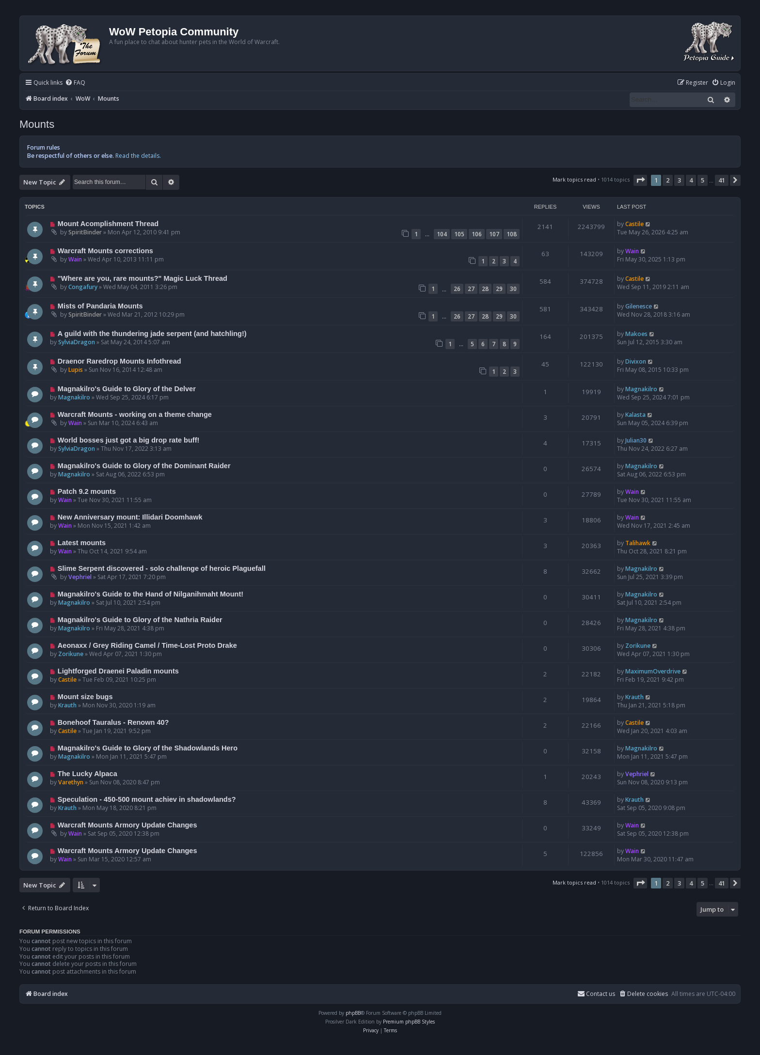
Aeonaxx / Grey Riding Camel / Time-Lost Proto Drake (147, 645)
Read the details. (138, 156)
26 (457, 289)
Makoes (636, 334)
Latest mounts (82, 543)
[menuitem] (75, 83)
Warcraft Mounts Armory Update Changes (127, 825)
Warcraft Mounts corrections (105, 251)
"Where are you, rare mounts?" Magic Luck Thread (142, 278)
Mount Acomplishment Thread (108, 224)
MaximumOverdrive (653, 671)
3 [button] (679, 180)
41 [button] (721, 180)
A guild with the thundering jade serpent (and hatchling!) (152, 333)
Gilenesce (638, 306)
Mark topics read (574, 179)
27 (471, 289)
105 (459, 234)
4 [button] (691, 180)
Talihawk (637, 543)
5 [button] (702, 180)
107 (494, 234)
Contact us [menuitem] (596, 994)
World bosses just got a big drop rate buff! (128, 440)
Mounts (36, 124)
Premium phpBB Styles (409, 1021)
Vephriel (80, 577)
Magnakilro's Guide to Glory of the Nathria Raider (140, 620)
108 (512, 234)
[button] (640, 180)
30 (513, 289)
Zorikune (70, 654)
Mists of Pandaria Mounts (100, 306)
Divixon (635, 361)
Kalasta (635, 415)
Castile (634, 224)
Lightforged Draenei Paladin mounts (118, 671)
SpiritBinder (85, 232)
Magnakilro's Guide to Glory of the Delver (127, 389)
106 (477, 234)
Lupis (75, 370)
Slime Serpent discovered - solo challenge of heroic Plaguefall (162, 568)
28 (485, 289)
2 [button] (667, 180)
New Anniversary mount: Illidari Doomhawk (130, 517)
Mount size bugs (85, 697)
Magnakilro (74, 397)
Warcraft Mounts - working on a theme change (135, 414)
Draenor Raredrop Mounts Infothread (119, 361)
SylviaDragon (76, 342)
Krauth (67, 705)
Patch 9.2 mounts (87, 491)
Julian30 (636, 440)
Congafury (82, 287)
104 (442, 234)
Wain (75, 259)
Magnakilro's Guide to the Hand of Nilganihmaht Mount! (150, 594)
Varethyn (70, 782)
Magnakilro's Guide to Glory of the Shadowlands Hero (148, 748)
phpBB (353, 1012)
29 (499, 289)
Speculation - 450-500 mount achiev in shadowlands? (147, 799)
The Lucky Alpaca (87, 774)
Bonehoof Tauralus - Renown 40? (113, 722)
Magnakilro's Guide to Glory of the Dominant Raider (144, 466)
